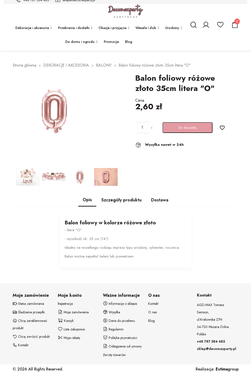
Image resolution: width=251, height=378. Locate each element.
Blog (151, 320)
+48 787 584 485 (211, 341)
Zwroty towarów (114, 354)
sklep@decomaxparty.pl (216, 348)
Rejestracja (65, 303)
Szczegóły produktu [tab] (121, 200)
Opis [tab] (87, 200)
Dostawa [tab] (159, 200)
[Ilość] (142, 127)
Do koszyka (187, 127)
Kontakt (153, 303)
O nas (152, 312)
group (227, 369)
